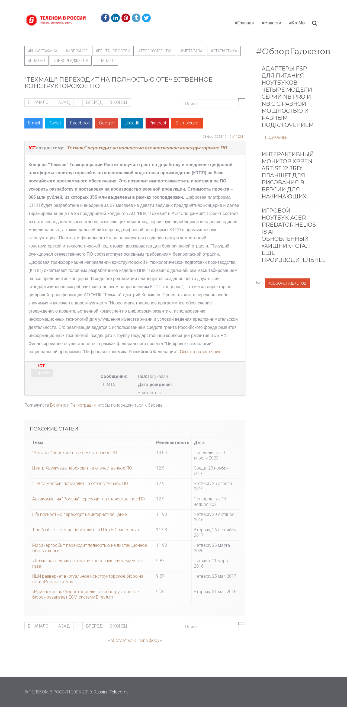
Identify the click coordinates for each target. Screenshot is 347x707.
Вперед (94, 102)
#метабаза (192, 51)
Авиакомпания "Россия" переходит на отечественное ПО (88, 499)
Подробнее (276, 137)
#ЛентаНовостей (113, 51)
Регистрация (83, 405)
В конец (118, 102)
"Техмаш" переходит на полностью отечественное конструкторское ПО (146, 147)
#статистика (224, 51)
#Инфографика (42, 51)
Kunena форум (148, 640)
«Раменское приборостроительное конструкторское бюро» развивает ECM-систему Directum (85, 594)
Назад (63, 102)
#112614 (238, 136)
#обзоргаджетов (70, 61)
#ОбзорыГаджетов (287, 283)
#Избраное (77, 51)
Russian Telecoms (111, 692)
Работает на (120, 640)
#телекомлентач (155, 51)
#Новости (271, 23)
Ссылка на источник (200, 351)
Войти (56, 405)
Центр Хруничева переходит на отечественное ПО (82, 468)
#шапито (105, 61)
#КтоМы (297, 23)
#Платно (36, 61)
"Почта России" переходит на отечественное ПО (80, 483)
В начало (38, 102)
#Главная (244, 23)
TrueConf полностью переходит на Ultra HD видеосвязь (86, 529)
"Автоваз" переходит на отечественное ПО (74, 452)
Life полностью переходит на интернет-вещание (79, 514)
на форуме (42, 373)
